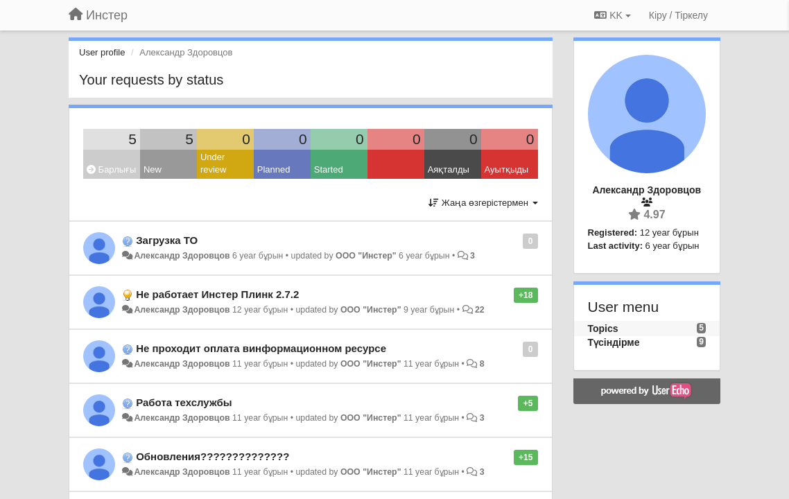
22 (480, 310)
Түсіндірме (614, 342)
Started (328, 169)
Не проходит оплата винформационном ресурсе (261, 348)
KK (612, 15)
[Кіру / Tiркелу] (678, 15)
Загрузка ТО (167, 240)
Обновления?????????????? (212, 456)
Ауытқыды (507, 169)
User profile (102, 52)
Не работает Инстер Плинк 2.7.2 (217, 294)
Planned (274, 169)
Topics (603, 328)
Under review (213, 163)
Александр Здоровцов (181, 256)
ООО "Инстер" (366, 256)
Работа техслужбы (184, 402)
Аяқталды (448, 169)
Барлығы (111, 169)
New (153, 169)
